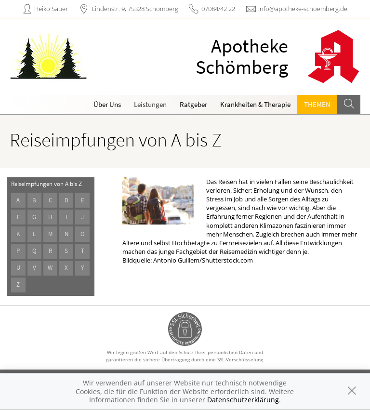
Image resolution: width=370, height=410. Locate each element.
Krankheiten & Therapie (255, 104)
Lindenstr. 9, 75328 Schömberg (135, 8)
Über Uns (107, 104)
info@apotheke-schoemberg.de (302, 8)
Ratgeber (193, 104)
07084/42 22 (218, 8)
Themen (317, 104)
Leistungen (150, 104)
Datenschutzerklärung (243, 399)
